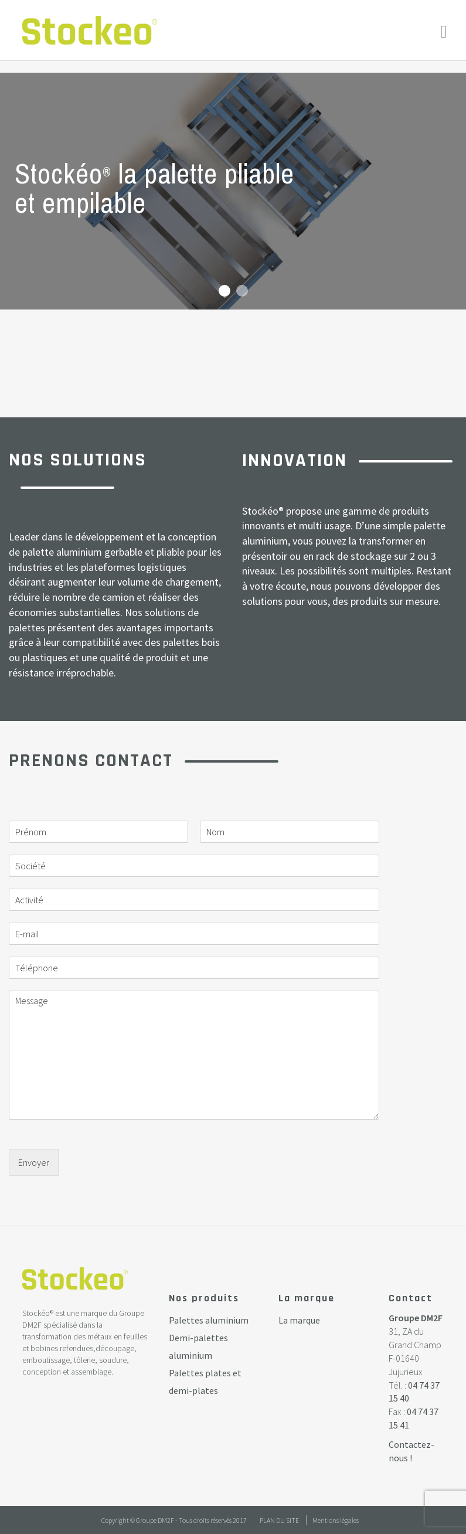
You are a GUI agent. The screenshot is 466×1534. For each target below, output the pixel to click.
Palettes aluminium (209, 1320)
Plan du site (279, 1520)
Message (194, 1055)
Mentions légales (335, 1520)
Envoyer (33, 1162)
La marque (299, 1320)
